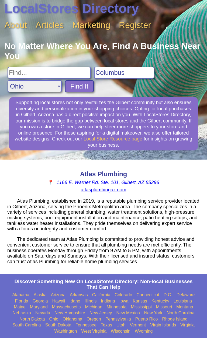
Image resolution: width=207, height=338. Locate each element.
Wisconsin (120, 331)
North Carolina (180, 313)
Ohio (53, 319)
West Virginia (93, 331)
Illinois (90, 301)
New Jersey (100, 313)
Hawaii (58, 301)
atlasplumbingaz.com (103, 189)
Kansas (140, 301)
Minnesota (117, 307)
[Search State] (35, 86)
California (101, 295)
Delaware (186, 295)
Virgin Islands (163, 325)
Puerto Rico (146, 319)
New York (153, 313)
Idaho (75, 301)
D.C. (168, 295)
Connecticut (147, 295)
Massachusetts (66, 307)
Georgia (40, 301)
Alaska (40, 295)
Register (135, 25)
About (15, 25)
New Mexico (128, 313)
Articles (50, 25)
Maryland (39, 307)
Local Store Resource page (113, 139)
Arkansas (79, 295)
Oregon (94, 319)
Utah (121, 325)
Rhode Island (174, 319)
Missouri (164, 307)
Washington (65, 331)
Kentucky (160, 301)
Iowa (124, 301)
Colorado (123, 295)
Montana (184, 307)
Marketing (92, 25)
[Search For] (49, 73)
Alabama (20, 295)
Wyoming (144, 331)
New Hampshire (69, 313)
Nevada (42, 313)
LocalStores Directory (71, 8)
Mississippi (141, 307)
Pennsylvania (118, 319)
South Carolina (26, 325)
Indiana (108, 301)
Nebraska (22, 313)
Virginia (187, 325)
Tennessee (86, 325)
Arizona (58, 295)
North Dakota (32, 319)
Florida (21, 301)
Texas (106, 325)
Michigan (93, 307)
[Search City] (124, 73)
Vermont (138, 325)
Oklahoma (72, 319)
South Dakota (58, 325)
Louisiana (183, 301)
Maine (20, 307)
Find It (79, 86)
